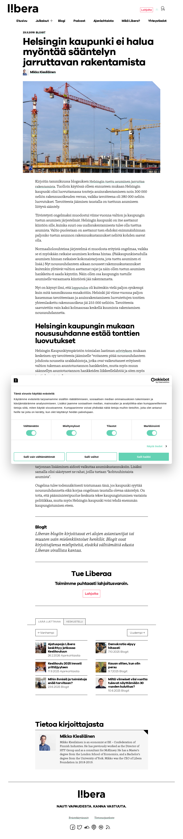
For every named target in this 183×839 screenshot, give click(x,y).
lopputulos (80, 288)
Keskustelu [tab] (75, 622)
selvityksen (124, 351)
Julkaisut (42, 21)
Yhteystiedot (157, 21)
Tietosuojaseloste (105, 818)
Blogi (61, 21)
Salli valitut (91, 456)
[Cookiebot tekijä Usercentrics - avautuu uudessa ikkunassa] (153, 380)
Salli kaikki (144, 456)
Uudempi (136, 633)
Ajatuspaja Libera (24, 8)
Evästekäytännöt (77, 818)
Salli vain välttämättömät (39, 456)
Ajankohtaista (103, 21)
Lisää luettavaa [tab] (49, 622)
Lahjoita (145, 10)
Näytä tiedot (154, 446)
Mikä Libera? (131, 21)
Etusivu (21, 21)
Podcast (79, 21)
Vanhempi (47, 633)
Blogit (41, 32)
